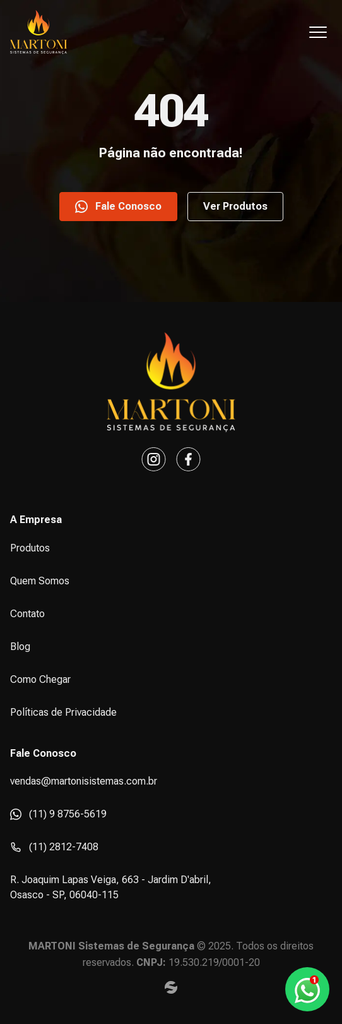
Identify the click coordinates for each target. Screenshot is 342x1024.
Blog (20, 647)
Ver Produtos (235, 206)
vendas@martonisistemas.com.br (83, 781)
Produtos (30, 548)
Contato (27, 614)
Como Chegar (40, 679)
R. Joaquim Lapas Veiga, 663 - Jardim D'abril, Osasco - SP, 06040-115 (110, 887)
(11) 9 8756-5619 (58, 814)
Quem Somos (39, 581)
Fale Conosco (118, 206)
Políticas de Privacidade (63, 712)
